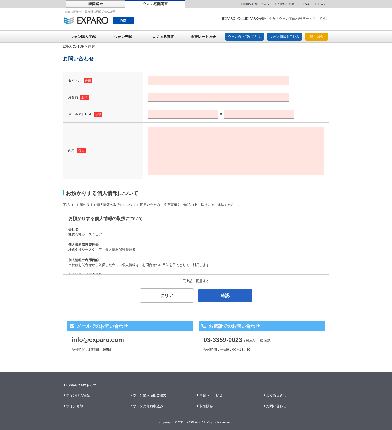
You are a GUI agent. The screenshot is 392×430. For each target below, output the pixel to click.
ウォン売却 (123, 37)
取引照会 (316, 36)
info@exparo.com (98, 339)
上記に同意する (196, 281)
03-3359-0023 (222, 339)
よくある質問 (163, 37)
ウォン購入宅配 (83, 37)
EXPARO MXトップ (80, 385)
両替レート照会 (203, 37)
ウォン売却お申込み (284, 36)
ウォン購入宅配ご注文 (244, 36)
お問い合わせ (276, 406)
